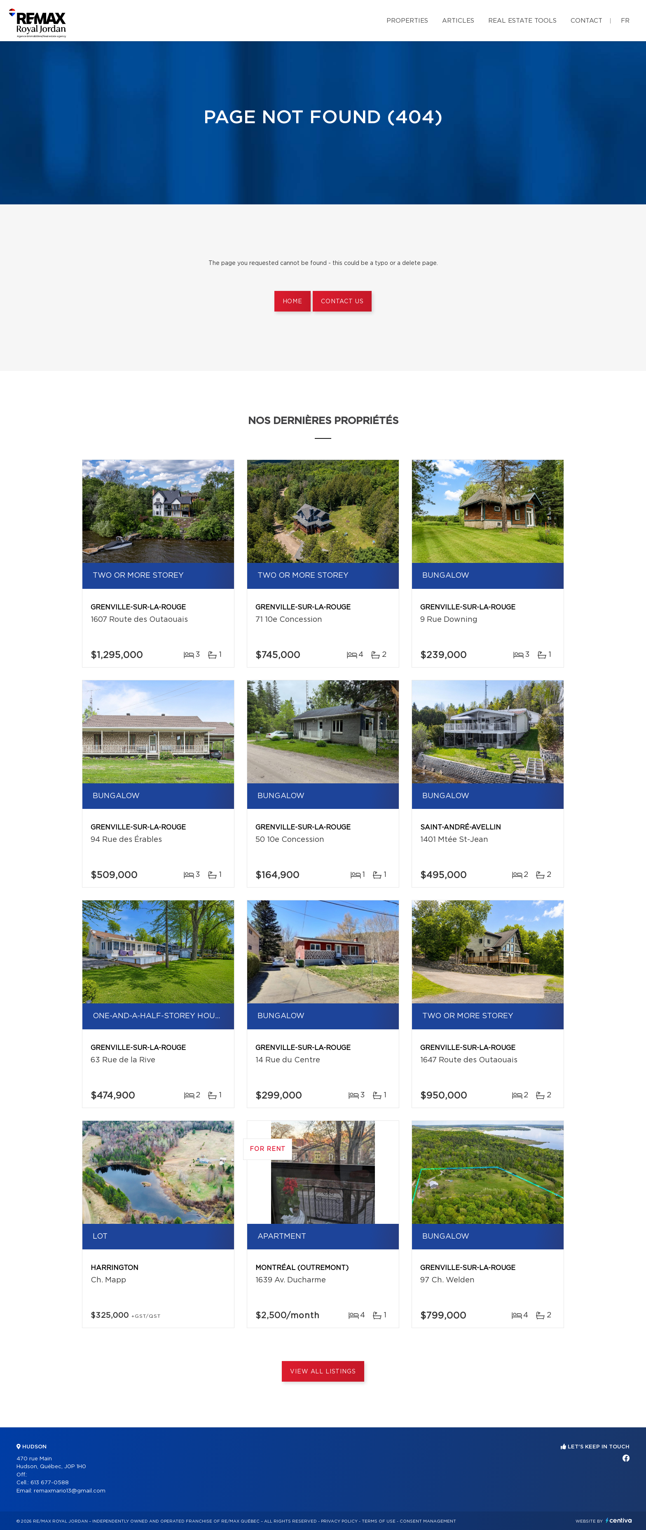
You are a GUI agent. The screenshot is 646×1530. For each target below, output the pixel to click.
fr (625, 21)
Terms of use (379, 1521)
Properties (407, 21)
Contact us (342, 302)
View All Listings (323, 1372)
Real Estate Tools (522, 21)
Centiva (619, 1520)
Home (292, 302)
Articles (458, 21)
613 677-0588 (49, 1482)
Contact (586, 21)
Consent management (428, 1521)
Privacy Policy (339, 1521)
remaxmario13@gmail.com (69, 1491)
